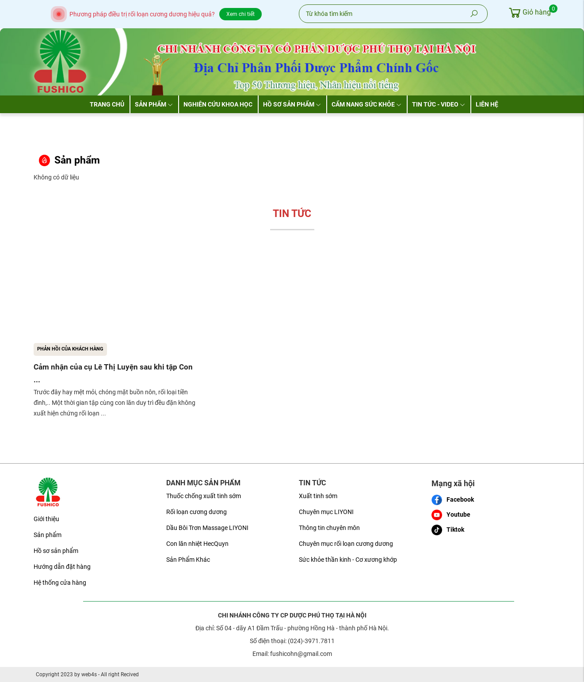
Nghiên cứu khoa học (217, 104)
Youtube (450, 515)
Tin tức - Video (438, 104)
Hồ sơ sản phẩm (292, 104)
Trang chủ (107, 104)
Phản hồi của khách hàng (70, 349)
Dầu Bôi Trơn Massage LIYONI (207, 527)
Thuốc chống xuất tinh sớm (203, 495)
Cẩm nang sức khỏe (366, 104)
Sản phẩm (154, 104)
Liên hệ (487, 104)
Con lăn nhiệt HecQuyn (197, 543)
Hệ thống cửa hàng (60, 582)
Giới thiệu (46, 518)
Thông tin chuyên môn (329, 527)
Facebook (452, 500)
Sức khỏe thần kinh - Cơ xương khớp (348, 559)
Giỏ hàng (529, 12)
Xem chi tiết (240, 14)
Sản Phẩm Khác (188, 559)
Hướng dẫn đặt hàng (62, 566)
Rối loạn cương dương (196, 511)
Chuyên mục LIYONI (326, 511)
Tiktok (447, 530)
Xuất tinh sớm (318, 495)
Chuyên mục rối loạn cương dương (346, 543)
